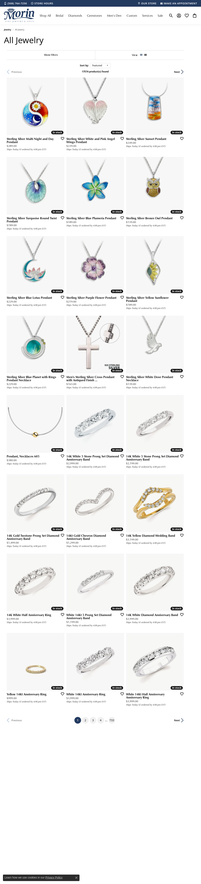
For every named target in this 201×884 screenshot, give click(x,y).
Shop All (45, 15)
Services (147, 15)
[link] (15, 3)
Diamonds (75, 15)
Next (190, 72)
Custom (132, 15)
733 (144, 620)
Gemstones (94, 15)
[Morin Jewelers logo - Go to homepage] (19, 15)
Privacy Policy (53, 877)
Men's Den (114, 15)
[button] (171, 15)
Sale (160, 15)
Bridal (59, 15)
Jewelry (7, 29)
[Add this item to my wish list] (100, 125)
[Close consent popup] (76, 878)
